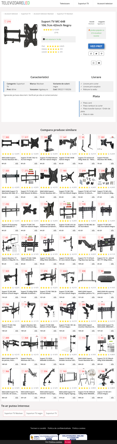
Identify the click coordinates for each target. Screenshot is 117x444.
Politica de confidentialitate (59, 428)
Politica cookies (78, 428)
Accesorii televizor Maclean (44, 14)
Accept (68, 442)
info (16, 163)
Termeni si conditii (38, 428)
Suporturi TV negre (34, 413)
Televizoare (65, 3)
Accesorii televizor (105, 3)
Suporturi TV (83, 3)
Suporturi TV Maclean (65, 14)
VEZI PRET (96, 46)
